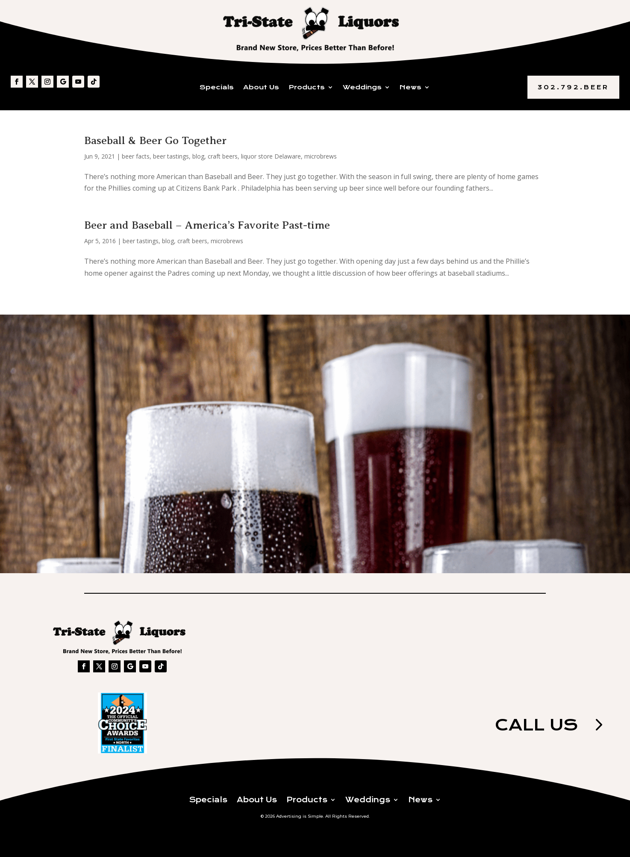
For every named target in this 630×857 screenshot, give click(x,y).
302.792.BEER (573, 87)
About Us (261, 87)
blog (198, 156)
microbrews (320, 156)
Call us (535, 725)
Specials (217, 87)
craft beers (223, 156)
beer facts (136, 156)
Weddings (362, 87)
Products (307, 87)
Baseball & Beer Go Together (155, 140)
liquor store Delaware (271, 156)
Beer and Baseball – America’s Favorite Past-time (207, 225)
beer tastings (171, 156)
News (410, 87)
